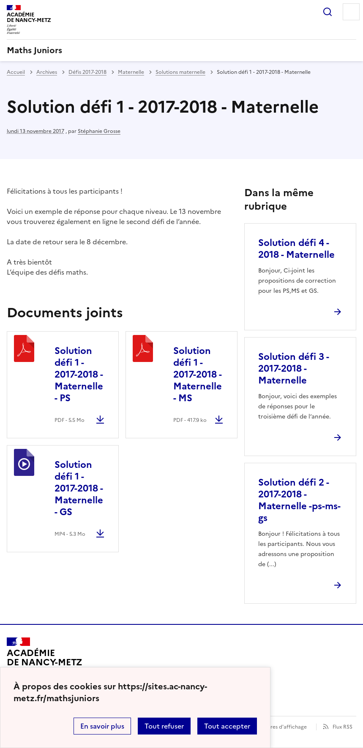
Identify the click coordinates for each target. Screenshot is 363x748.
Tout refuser (164, 726)
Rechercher (327, 11)
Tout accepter (227, 726)
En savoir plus (102, 726)
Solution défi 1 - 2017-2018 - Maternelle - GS (79, 488)
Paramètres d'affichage (278, 727)
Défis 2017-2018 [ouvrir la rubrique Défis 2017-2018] (87, 72)
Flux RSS (342, 727)
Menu (351, 11)
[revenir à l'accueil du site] (181, 50)
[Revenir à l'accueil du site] (44, 661)
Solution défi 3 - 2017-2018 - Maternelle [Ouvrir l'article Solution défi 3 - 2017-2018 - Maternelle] (293, 368)
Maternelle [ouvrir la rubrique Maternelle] (131, 72)
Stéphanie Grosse (99, 131)
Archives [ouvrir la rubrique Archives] (46, 72)
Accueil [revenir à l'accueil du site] (16, 72)
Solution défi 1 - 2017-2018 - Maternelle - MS (197, 374)
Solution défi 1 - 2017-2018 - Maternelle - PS (79, 374)
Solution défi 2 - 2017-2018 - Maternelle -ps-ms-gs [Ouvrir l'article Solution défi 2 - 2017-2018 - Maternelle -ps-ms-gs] (299, 500)
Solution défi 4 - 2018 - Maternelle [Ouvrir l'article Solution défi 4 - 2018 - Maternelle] (296, 249)
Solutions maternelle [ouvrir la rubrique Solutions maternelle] (180, 72)
